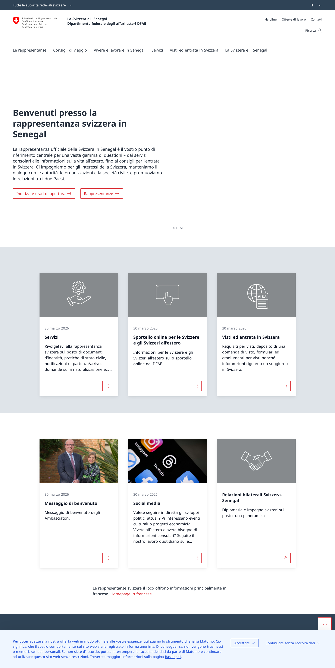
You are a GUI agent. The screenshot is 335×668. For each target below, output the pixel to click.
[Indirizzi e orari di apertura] (44, 167)
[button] (29, 50)
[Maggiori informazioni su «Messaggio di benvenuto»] (107, 505)
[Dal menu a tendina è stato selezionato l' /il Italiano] (314, 5)
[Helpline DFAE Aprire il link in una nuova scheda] (114, 590)
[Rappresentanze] (101, 167)
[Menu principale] (164, 50)
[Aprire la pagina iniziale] (79, 26)
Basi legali (173, 656)
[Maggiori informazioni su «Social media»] (196, 505)
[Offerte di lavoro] (293, 19)
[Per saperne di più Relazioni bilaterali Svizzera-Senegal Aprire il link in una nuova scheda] (285, 505)
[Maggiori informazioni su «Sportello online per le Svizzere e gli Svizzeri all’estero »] (196, 333)
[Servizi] (157, 50)
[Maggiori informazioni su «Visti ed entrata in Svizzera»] (285, 333)
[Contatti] (316, 19)
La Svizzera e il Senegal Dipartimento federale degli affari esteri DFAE (106, 21)
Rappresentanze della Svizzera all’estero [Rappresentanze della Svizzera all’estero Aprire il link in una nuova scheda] (207, 599)
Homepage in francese (131, 541)
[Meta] (293, 19)
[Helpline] (270, 19)
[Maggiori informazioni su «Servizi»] (107, 333)
